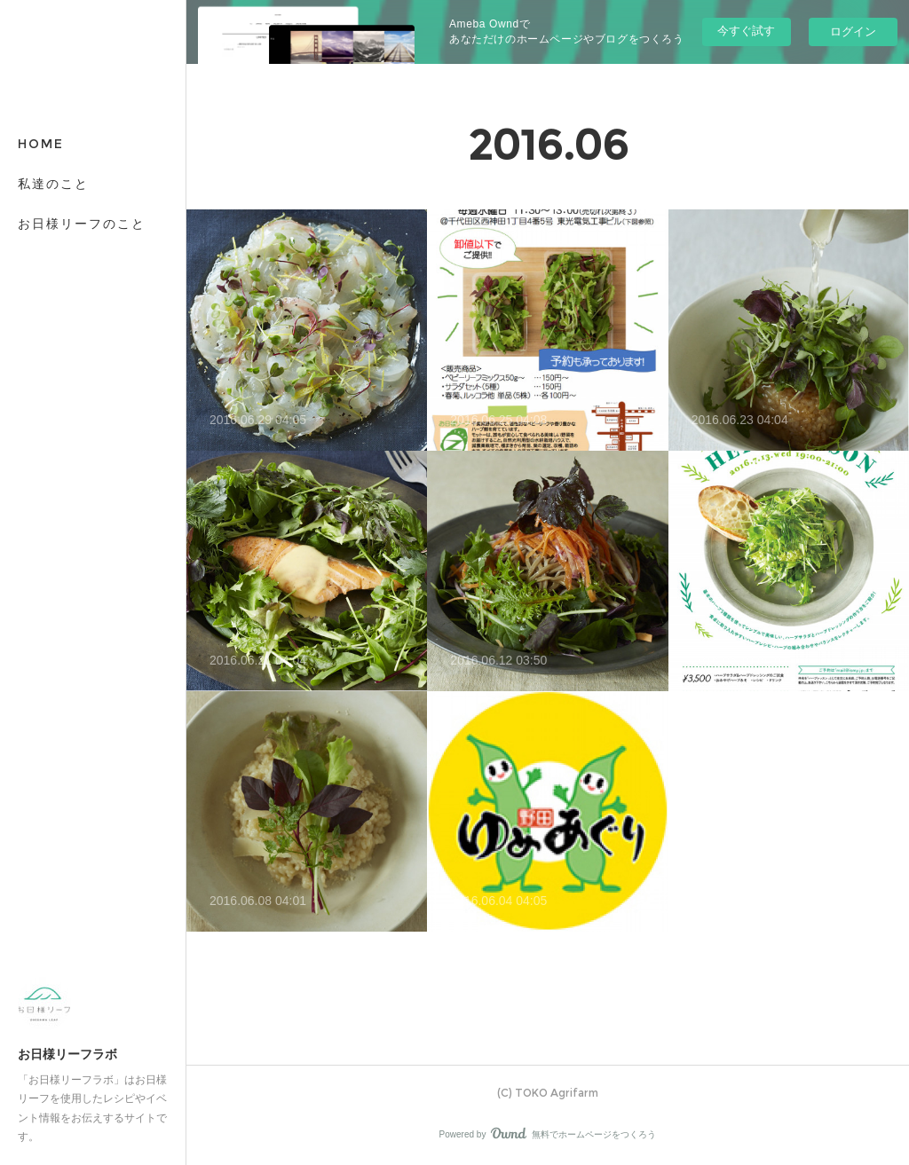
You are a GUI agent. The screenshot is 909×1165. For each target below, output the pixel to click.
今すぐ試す (746, 30)
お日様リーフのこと (82, 224)
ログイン (853, 31)
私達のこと (53, 184)
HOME (41, 144)
